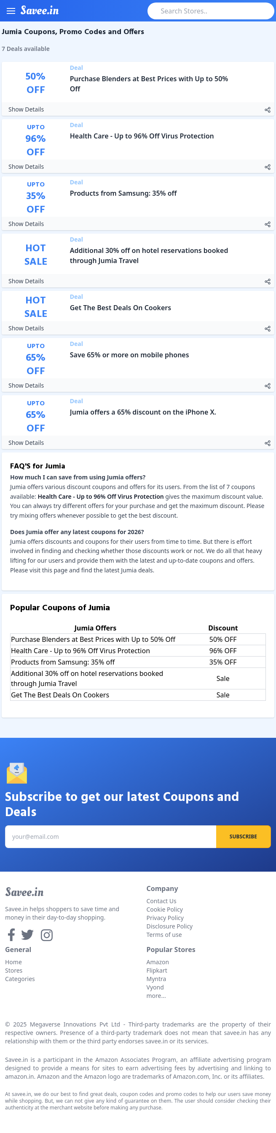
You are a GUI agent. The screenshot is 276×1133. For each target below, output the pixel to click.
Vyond (155, 987)
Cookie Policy (165, 909)
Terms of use (164, 935)
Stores (13, 970)
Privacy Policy (165, 918)
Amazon (158, 962)
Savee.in (24, 892)
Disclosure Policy (170, 926)
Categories (20, 979)
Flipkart (157, 970)
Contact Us (162, 901)
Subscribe (243, 836)
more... (156, 996)
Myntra (156, 979)
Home (13, 962)
